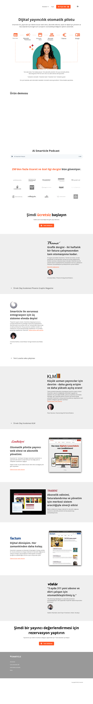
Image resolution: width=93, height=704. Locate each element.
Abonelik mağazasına (53, 267)
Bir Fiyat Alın (63, 7)
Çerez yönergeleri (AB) (14, 664)
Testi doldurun (46, 225)
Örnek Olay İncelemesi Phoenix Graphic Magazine (33, 288)
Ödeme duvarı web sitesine (36, 330)
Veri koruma (12, 661)
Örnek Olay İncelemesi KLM (24, 423)
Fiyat (52, 6)
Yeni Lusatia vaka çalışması (24, 358)
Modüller (44, 6)
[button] (12, 156)
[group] (46, 156)
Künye (11, 670)
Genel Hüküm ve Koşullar (15, 667)
